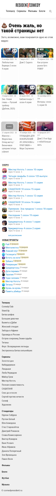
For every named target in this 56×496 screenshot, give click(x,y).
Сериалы (21, 10)
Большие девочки (10, 318)
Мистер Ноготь (13, 281)
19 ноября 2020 (26, 133)
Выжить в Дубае (9, 322)
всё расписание (15, 235)
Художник (6, 404)
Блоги (42, 10)
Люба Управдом (9, 372)
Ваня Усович (8, 443)
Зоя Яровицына (9, 455)
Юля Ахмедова (9, 423)
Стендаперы (7, 411)
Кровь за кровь (13, 288)
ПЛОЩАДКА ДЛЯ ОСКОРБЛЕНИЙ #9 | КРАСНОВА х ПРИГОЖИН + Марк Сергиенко (27, 142)
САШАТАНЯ (7, 388)
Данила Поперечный (11, 451)
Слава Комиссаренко (12, 435)
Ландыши (6, 369)
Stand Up (5, 310)
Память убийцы (13, 291)
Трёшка (9, 261)
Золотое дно (8, 361)
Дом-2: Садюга (26, 62)
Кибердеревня (8, 364)
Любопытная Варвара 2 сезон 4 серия (9, 65)
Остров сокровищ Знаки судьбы (17, 338)
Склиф (5, 400)
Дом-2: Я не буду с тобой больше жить (44, 141)
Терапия (10, 274)
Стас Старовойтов (10, 427)
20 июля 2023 (25, 96)
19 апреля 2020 (43, 59)
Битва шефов (8, 314)
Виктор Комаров (9, 439)
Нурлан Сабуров (9, 415)
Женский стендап (10, 326)
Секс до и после (9, 392)
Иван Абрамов (8, 447)
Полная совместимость (13, 384)
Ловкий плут (12, 251)
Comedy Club (7, 306)
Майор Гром (7, 376)
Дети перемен (12, 271)
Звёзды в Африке (10, 330)
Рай (7, 244)
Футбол (5, 478)
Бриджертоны (12, 268)
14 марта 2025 (7, 96)
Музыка (5, 484)
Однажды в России (11, 334)
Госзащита (11, 254)
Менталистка (12, 247)
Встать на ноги (13, 257)
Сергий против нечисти (13, 396)
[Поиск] (50, 11)
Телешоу (10, 10)
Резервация (11, 264)
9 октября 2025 (8, 59)
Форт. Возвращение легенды (15, 346)
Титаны (9, 284)
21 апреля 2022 (8, 133)
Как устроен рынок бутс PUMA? (42, 65)
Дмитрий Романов (10, 431)
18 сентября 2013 (44, 96)
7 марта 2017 (25, 59)
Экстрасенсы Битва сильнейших (17, 350)
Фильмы (32, 10)
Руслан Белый (8, 419)
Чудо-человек (12, 278)
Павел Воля (7, 459)
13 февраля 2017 (44, 133)
